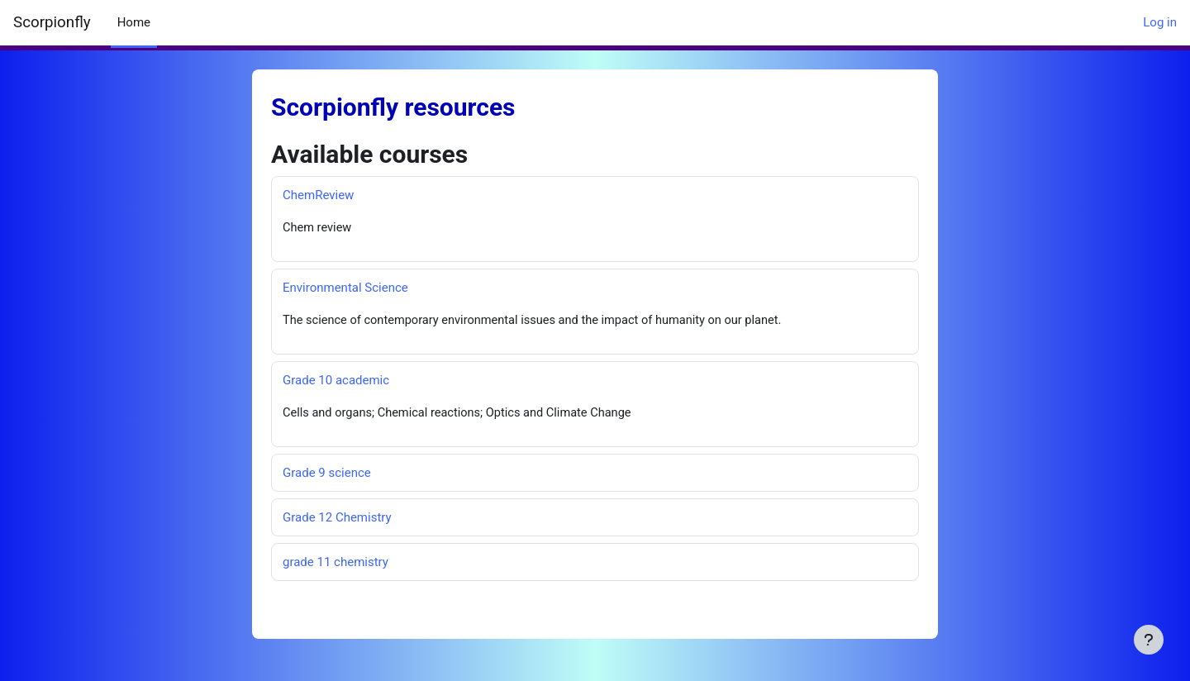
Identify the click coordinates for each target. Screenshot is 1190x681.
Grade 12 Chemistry (337, 519)
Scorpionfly (52, 22)
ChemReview (318, 195)
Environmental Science (345, 288)
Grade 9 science (327, 474)
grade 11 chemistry (335, 563)
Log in (1160, 22)
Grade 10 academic (336, 381)
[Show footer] (1149, 640)
